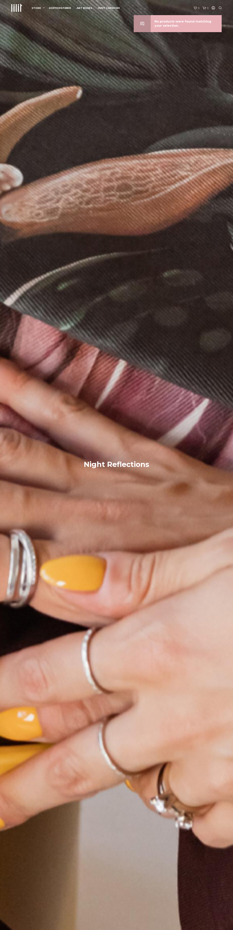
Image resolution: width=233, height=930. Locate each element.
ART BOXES (84, 7)
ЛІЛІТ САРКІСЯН (109, 7)
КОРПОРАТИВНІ (60, 7)
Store (36, 7)
